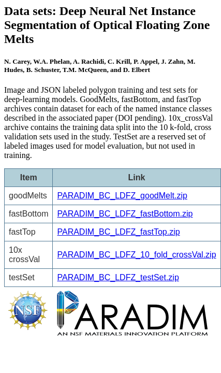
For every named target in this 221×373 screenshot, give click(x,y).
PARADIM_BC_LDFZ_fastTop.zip (118, 231)
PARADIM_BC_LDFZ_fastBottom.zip (125, 213)
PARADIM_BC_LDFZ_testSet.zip (118, 277)
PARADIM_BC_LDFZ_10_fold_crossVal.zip (136, 254)
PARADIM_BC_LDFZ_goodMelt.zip (122, 195)
